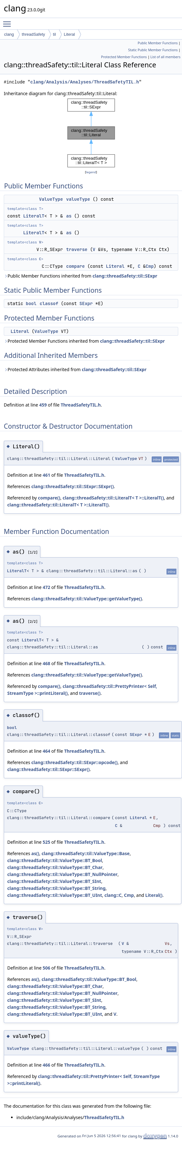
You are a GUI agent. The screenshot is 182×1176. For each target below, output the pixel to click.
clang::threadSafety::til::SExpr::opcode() (74, 762)
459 (43, 405)
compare (75, 266)
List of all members (165, 57)
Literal (69, 34)
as (69, 216)
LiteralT (33, 216)
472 (46, 587)
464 (46, 751)
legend (91, 172)
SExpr (86, 303)
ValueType (51, 199)
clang (9, 34)
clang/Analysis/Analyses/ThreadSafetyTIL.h (84, 82)
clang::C (113, 895)
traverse (76, 249)
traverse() (90, 693)
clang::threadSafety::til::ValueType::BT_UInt (54, 895)
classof (49, 303)
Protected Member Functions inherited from (84, 341)
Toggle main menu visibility (8, 21)
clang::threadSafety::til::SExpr (124, 276)
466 (46, 1065)
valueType (78, 199)
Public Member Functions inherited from (80, 276)
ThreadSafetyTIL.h (81, 405)
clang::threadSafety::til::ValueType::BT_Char (55, 867)
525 (46, 842)
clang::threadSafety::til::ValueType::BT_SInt (54, 881)
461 (46, 475)
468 (46, 663)
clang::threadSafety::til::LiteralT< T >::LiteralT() (113, 498)
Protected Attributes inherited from (75, 369)
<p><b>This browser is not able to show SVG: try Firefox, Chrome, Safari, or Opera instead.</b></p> (91, 133)
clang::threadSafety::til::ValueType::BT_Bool (54, 860)
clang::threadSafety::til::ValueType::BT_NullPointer (62, 874)
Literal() (153, 895)
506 (46, 968)
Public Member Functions (158, 43)
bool (31, 303)
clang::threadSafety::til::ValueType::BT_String (56, 888)
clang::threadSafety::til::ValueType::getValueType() (86, 599)
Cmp (150, 266)
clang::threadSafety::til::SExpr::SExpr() (72, 486)
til (54, 34)
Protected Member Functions (124, 57)
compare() (49, 498)
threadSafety (33, 34)
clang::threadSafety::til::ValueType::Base (86, 853)
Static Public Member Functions (153, 50)
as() (35, 853)
